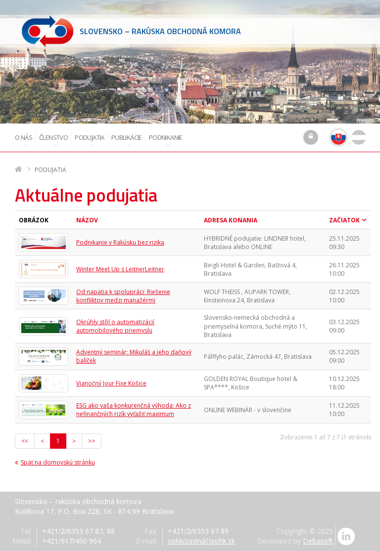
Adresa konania (230, 220)
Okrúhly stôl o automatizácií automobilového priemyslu (115, 326)
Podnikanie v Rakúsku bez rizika (120, 242)
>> (91, 441)
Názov (87, 220)
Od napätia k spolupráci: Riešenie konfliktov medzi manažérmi (123, 296)
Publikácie (126, 141)
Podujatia (89, 141)
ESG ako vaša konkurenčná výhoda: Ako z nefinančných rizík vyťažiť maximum (133, 409)
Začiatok (344, 220)
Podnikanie (166, 141)
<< (24, 441)
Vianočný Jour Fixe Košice (111, 383)
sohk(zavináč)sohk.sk (201, 541)
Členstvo (53, 141)
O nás (23, 141)
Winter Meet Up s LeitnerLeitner (120, 269)
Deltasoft (318, 541)
